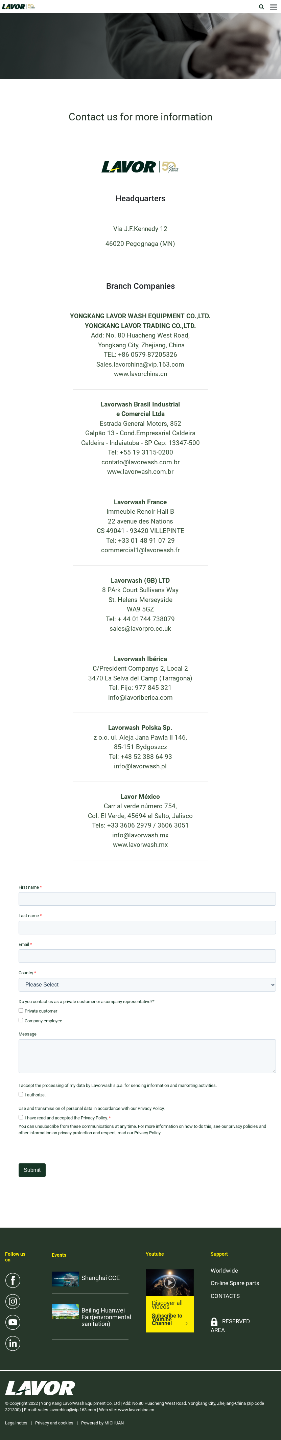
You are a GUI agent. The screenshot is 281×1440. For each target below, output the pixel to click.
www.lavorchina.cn (140, 374)
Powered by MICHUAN (102, 1422)
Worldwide (224, 1270)
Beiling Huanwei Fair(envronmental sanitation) (106, 1317)
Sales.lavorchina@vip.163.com (140, 364)
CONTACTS (225, 1296)
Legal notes (16, 1422)
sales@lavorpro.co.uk (140, 628)
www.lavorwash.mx (140, 845)
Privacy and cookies (54, 1422)
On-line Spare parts (235, 1283)
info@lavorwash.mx (140, 835)
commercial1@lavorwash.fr (140, 550)
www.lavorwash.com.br (140, 471)
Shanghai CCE (100, 1277)
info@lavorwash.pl (140, 766)
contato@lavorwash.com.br (140, 462)
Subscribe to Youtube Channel (167, 1319)
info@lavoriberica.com (140, 697)
